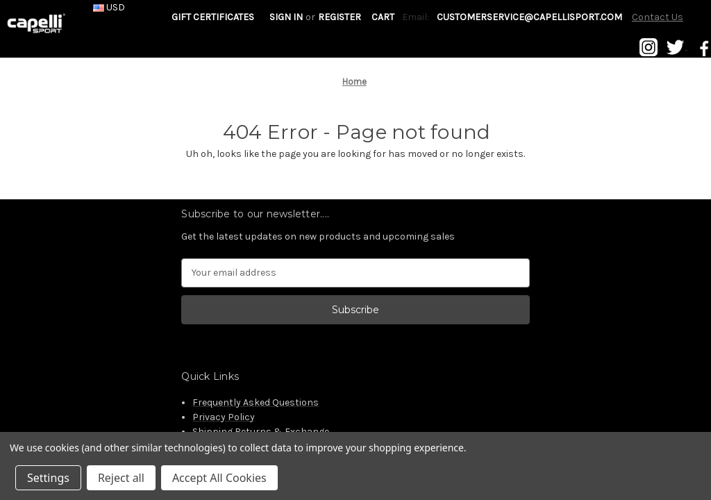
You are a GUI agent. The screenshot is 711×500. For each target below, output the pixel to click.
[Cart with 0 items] (383, 17)
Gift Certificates (213, 17)
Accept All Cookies (219, 477)
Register (339, 17)
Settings (48, 477)
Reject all (121, 477)
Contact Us (657, 17)
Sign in (286, 17)
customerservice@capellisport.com (529, 17)
